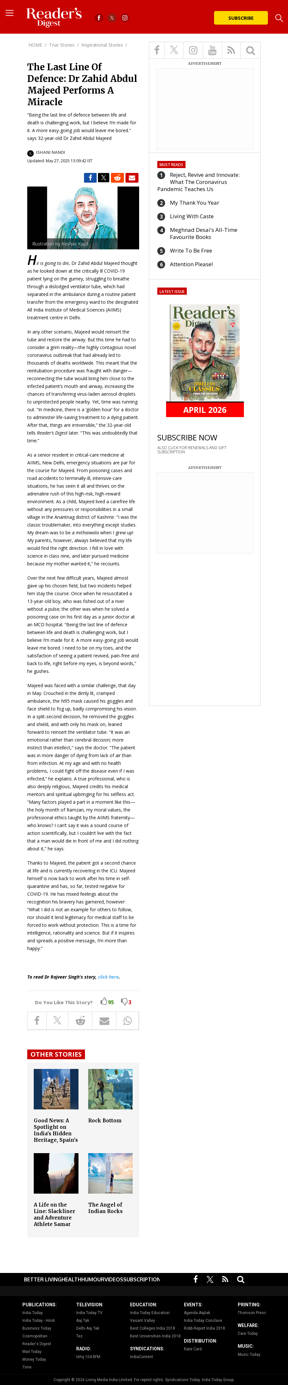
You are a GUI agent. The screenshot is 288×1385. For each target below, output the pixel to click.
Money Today (34, 1359)
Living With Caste (192, 216)
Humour (92, 1279)
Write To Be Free (191, 250)
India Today (32, 1313)
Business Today (36, 1328)
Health (71, 1279)
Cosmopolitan (34, 1336)
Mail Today (32, 1351)
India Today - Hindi (38, 1320)
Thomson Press (252, 1313)
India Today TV (89, 1313)
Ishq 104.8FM (88, 1357)
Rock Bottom (105, 1121)
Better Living (43, 1279)
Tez (79, 1336)
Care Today (248, 1333)
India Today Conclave (203, 1320)
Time (26, 1367)
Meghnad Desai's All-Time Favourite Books (203, 233)
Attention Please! (191, 264)
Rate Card (193, 1349)
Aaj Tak (82, 1320)
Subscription (142, 1279)
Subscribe (241, 18)
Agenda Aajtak (197, 1313)
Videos (113, 1279)
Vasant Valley (142, 1320)
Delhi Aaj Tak (87, 1328)
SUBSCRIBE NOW (187, 437)
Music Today (249, 1354)
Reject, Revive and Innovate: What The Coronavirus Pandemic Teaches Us (198, 182)
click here (108, 977)
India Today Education (150, 1313)
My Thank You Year (194, 202)
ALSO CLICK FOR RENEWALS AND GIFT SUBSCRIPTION (191, 450)
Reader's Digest (36, 1344)
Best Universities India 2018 (155, 1336)
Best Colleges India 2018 (152, 1328)
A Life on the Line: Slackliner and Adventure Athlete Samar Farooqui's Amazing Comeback (54, 1224)
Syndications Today (182, 1380)
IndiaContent (141, 1357)
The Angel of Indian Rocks (105, 1208)
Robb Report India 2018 (204, 1328)
